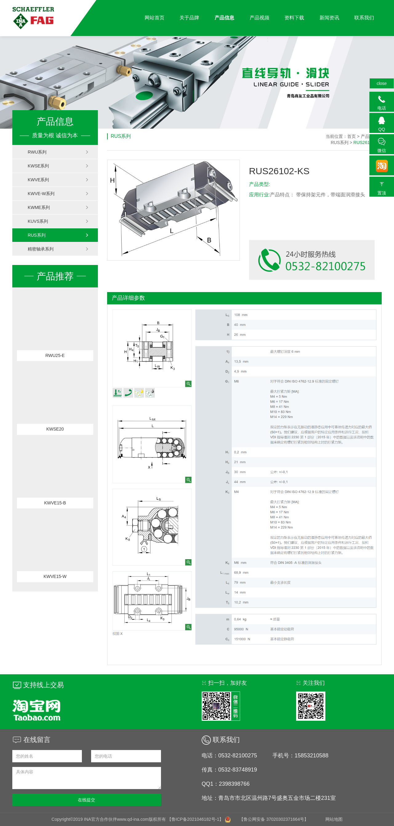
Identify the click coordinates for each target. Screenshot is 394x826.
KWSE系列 (58, 165)
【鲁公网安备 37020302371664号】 (273, 819)
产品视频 (259, 18)
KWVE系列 (58, 179)
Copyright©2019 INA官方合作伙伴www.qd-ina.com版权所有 (109, 819)
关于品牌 (189, 18)
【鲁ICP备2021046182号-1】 (195, 819)
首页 (351, 136)
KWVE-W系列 (58, 193)
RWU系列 (58, 152)
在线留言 (31, 740)
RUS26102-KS (367, 142)
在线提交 (86, 799)
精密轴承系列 (58, 249)
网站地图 (334, 819)
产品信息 (224, 18)
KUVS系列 (58, 221)
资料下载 (294, 18)
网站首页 (153, 18)
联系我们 (364, 18)
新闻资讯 (329, 18)
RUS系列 (58, 235)
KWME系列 (58, 207)
